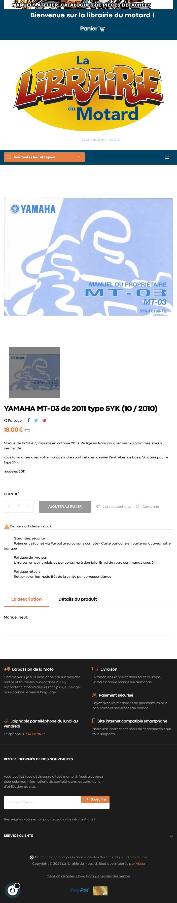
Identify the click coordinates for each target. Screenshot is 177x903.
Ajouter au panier (65, 506)
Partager (28, 420)
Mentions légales (61, 876)
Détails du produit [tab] (77, 599)
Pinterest (44, 420)
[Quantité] (19, 507)
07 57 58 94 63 (34, 734)
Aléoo (140, 863)
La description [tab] (26, 599)
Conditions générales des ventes (103, 876)
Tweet (36, 420)
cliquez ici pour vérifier (131, 857)
